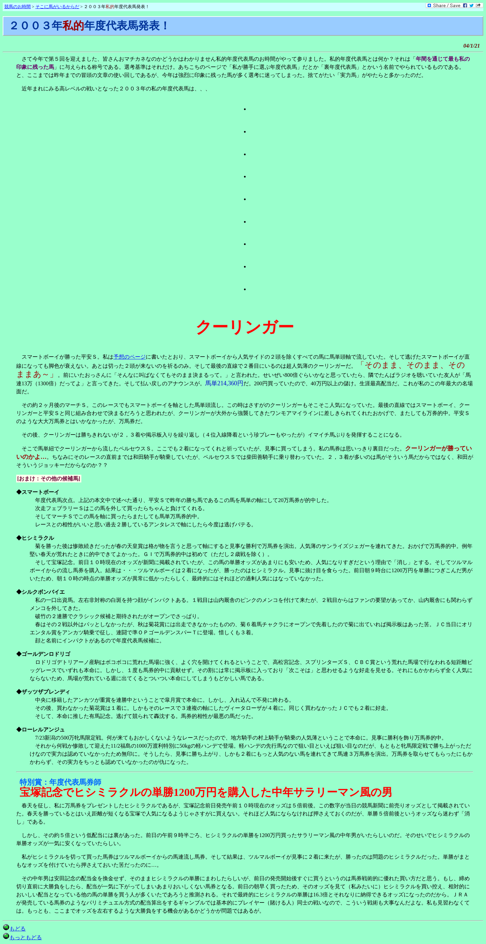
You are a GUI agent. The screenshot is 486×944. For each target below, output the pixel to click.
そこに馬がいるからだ (57, 6)
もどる (14, 929)
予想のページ (129, 357)
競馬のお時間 (17, 6)
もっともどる (22, 937)
